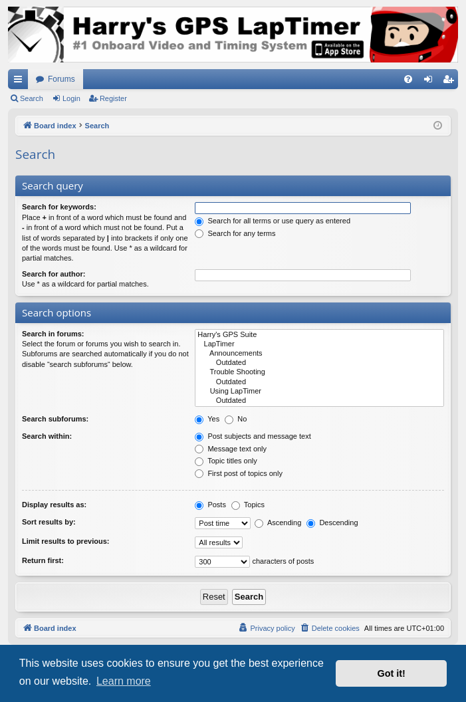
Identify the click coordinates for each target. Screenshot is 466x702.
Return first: (43, 560)
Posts (210, 505)
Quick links (20, 81)
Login (71, 98)
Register (113, 98)
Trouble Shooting (319, 372)
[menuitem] (408, 79)
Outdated (319, 363)
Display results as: (54, 505)
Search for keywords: (59, 207)
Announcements (319, 353)
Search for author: (53, 274)
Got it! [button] (392, 673)
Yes (207, 419)
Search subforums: (55, 419)
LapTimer (319, 344)
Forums (61, 79)
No (236, 419)
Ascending (278, 522)
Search (31, 98)
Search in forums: (53, 334)
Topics (248, 505)
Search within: (47, 436)
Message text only (231, 449)
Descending (332, 522)
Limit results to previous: (65, 541)
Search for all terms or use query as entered (272, 221)
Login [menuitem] (431, 81)
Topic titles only (226, 461)
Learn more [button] (123, 681)
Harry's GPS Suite (319, 335)
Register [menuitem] (451, 81)
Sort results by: (49, 522)
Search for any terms (235, 233)
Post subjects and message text (252, 436)
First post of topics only (239, 473)
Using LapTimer (319, 391)
